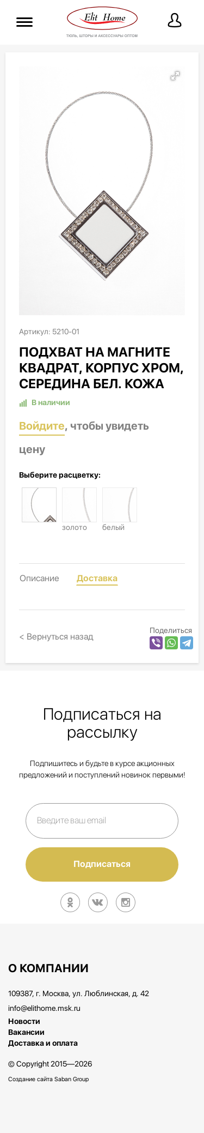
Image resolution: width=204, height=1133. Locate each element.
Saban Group (71, 1079)
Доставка (97, 578)
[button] (175, 76)
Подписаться (102, 864)
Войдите (42, 426)
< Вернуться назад (56, 636)
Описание (39, 578)
